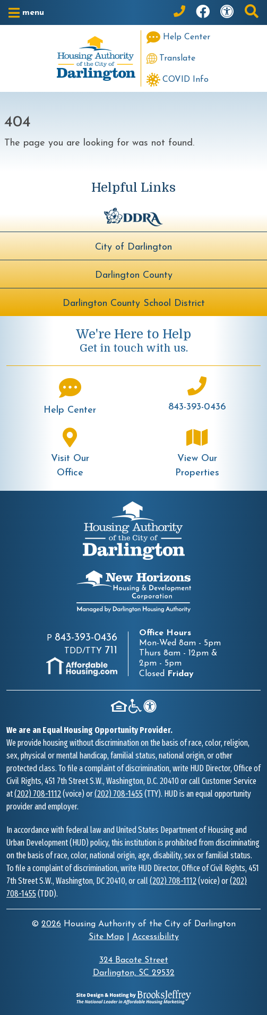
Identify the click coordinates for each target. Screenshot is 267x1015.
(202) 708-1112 (37, 794)
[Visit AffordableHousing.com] (81, 666)
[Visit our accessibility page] (227, 12)
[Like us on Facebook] (203, 12)
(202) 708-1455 (118, 794)
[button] (26, 12)
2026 (51, 924)
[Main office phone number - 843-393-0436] (197, 395)
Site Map (106, 937)
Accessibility (155, 937)
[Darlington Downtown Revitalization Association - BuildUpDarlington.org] (133, 216)
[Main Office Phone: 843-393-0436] (179, 12)
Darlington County (134, 275)
